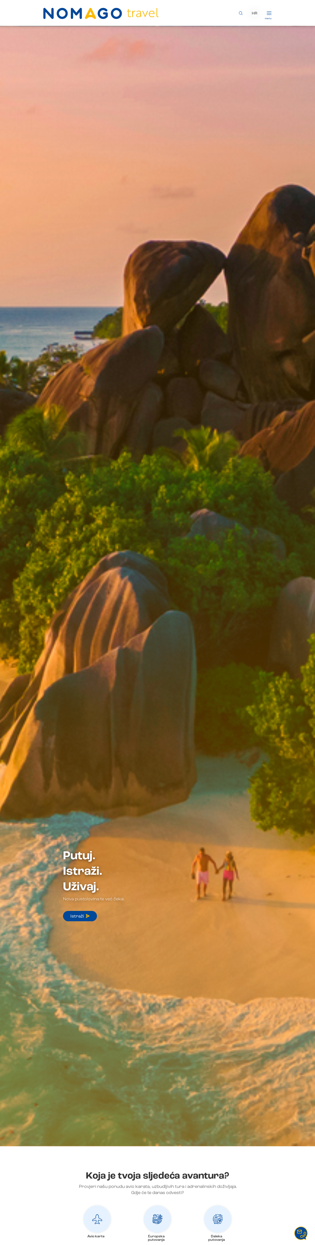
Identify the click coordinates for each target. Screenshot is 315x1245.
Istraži (80, 916)
